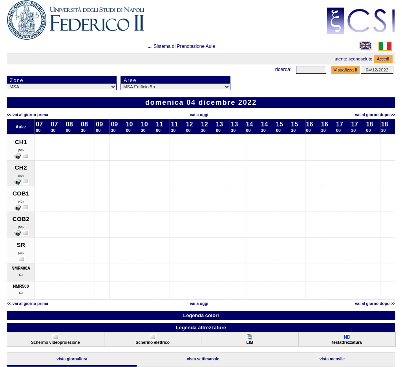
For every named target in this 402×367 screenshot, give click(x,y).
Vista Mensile (332, 359)
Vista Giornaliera (72, 359)
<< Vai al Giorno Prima (27, 115)
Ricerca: (283, 69)
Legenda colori (201, 315)
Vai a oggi (199, 115)
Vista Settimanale (203, 359)
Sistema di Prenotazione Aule (184, 46)
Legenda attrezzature (201, 327)
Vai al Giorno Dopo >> (375, 115)
